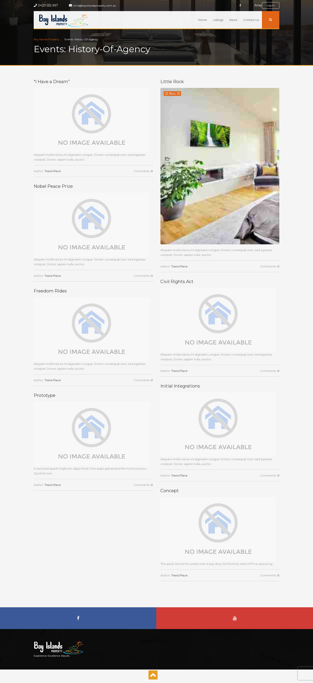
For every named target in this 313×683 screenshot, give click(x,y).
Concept (169, 490)
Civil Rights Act (176, 281)
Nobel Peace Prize (53, 186)
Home (202, 20)
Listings (218, 20)
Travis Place (53, 171)
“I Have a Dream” (52, 81)
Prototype (44, 395)
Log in (271, 5)
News (233, 20)
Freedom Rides (50, 291)
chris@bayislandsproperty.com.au (94, 5)
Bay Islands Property (47, 39)
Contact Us (251, 20)
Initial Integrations (180, 386)
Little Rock (172, 81)
